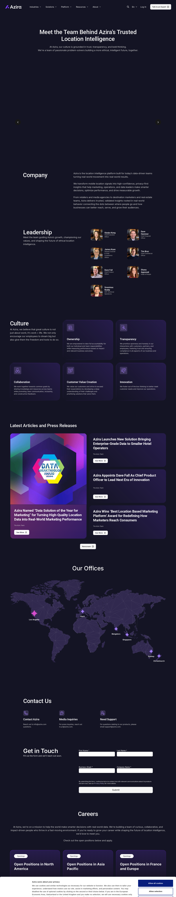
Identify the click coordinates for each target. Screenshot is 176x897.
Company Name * (124, 767)
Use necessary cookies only (155, 881)
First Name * (84, 750)
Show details (128, 892)
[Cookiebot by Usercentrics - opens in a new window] (16, 892)
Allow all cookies (155, 865)
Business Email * (86, 767)
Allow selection (155, 873)
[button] (143, 7)
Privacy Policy (99, 783)
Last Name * (122, 750)
